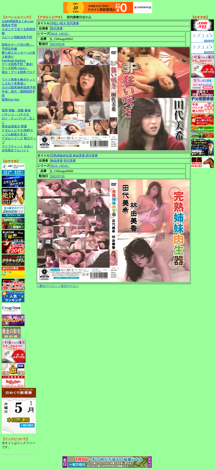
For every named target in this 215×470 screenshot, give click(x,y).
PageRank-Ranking (13, 60)
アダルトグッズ (12, 138)
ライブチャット (12, 146)
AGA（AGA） (60, 33)
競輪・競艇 (16, 110)
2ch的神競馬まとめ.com (18, 21)
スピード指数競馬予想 (17, 37)
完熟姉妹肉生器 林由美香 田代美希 (74, 155)
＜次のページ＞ (68, 286)
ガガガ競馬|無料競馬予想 (19, 87)
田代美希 (57, 28)
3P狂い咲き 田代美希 (65, 23)
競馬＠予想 (9, 25)
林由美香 (57, 160)
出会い (28, 146)
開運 (24, 126)
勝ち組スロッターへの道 (18, 52)
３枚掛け (8, 56)
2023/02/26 (58, 44)
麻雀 (28, 110)
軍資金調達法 (11, 126)
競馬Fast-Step (10, 99)
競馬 (5, 110)
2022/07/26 (58, 176)
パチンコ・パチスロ (15, 114)
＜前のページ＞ (47, 286)
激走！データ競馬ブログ (18, 72)
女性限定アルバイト (15, 150)
